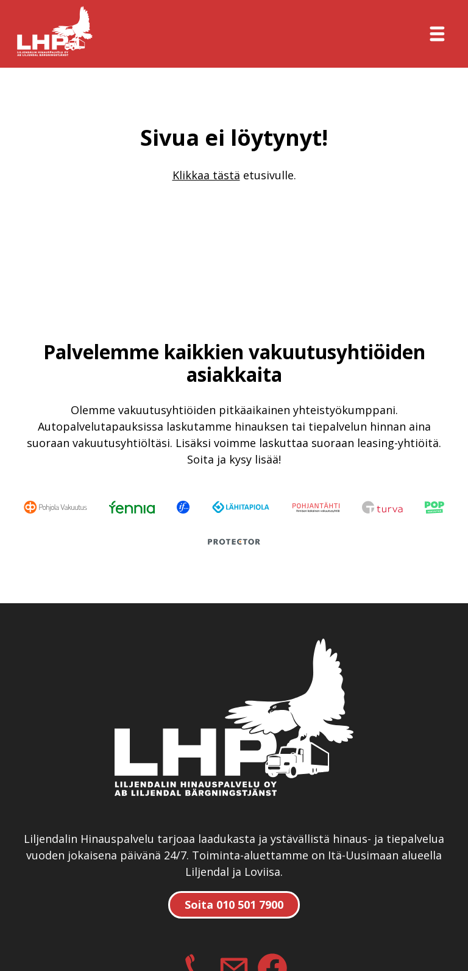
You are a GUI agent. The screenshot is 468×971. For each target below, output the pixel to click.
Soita (234, 904)
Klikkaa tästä (206, 175)
